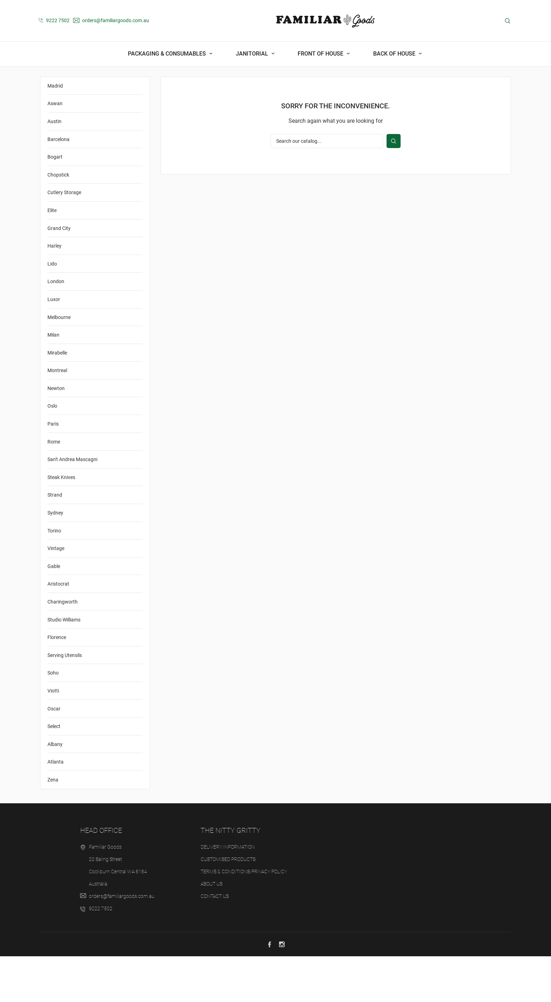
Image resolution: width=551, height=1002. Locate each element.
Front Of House (321, 53)
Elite (52, 256)
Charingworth (62, 648)
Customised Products (228, 905)
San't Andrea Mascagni (72, 505)
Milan (53, 381)
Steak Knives (61, 523)
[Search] (327, 187)
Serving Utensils (64, 701)
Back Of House (395, 53)
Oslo (52, 452)
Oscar (53, 754)
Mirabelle (57, 398)
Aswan (55, 149)
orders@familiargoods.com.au (111, 20)
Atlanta (55, 808)
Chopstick (58, 220)
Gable (53, 612)
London (55, 327)
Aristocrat (58, 630)
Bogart (55, 203)
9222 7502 (54, 20)
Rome (53, 487)
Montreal (57, 416)
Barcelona (58, 185)
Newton (56, 434)
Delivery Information (228, 892)
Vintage (55, 594)
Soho (53, 719)
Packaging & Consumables (167, 53)
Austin (54, 167)
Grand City (59, 274)
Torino (54, 576)
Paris (53, 470)
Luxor (53, 345)
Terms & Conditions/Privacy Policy (244, 917)
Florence (56, 683)
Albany (55, 790)
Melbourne (59, 363)
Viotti (53, 737)
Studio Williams (63, 665)
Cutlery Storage (64, 238)
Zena (52, 826)
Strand (54, 541)
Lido (52, 309)
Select (53, 772)
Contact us (215, 942)
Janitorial (253, 53)
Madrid (55, 131)
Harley (54, 292)
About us (211, 929)
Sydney (55, 559)
